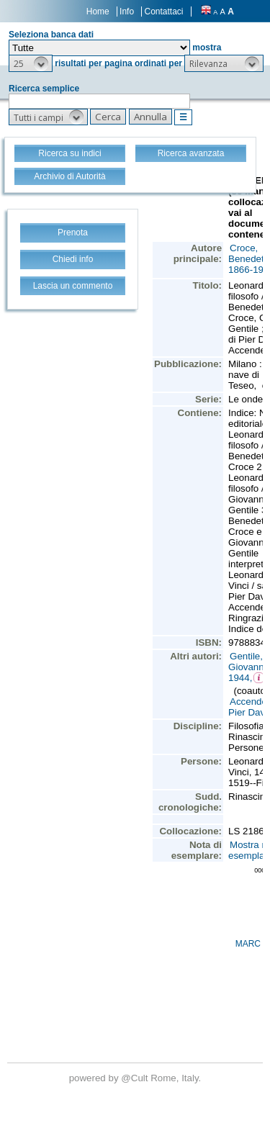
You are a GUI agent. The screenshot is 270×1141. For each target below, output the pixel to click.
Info (127, 11)
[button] (31, 63)
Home (97, 11)
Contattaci (163, 11)
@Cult (135, 1078)
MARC (248, 944)
